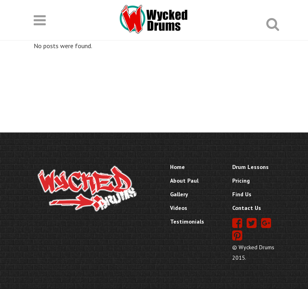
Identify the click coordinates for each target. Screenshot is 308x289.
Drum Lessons (250, 167)
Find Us (241, 194)
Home (177, 167)
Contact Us (246, 208)
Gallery (179, 194)
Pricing (241, 180)
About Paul (184, 180)
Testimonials (187, 221)
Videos (178, 208)
